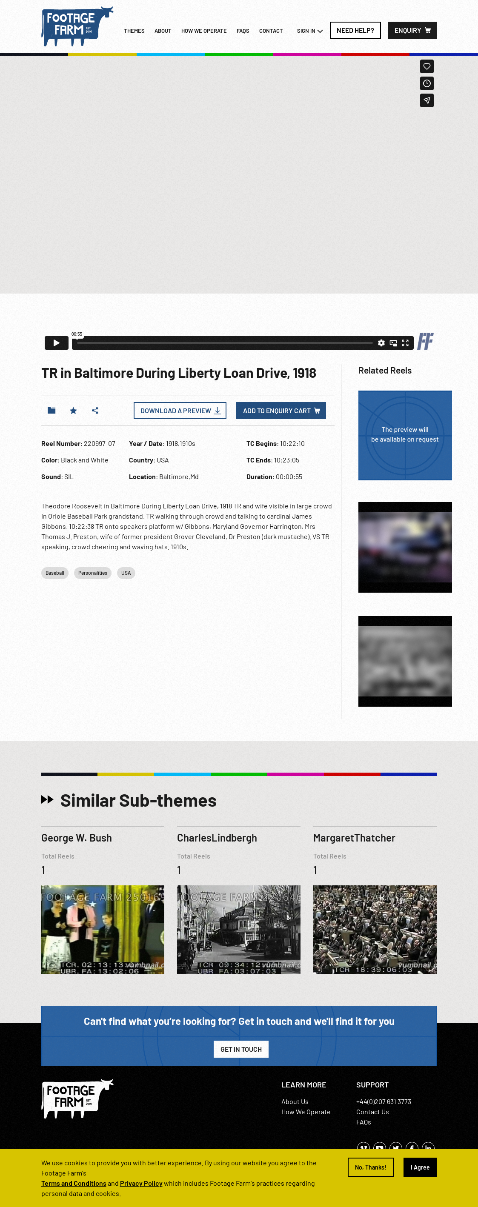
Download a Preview (175, 410)
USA (126, 573)
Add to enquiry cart (277, 410)
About (163, 30)
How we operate (204, 30)
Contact (271, 30)
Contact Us (372, 1111)
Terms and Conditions (73, 1183)
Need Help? (355, 30)
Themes (134, 30)
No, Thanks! (370, 1167)
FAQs (243, 30)
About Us (295, 1101)
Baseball (55, 573)
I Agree (420, 1167)
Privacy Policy (141, 1183)
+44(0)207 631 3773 (383, 1101)
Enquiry (408, 30)
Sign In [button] (310, 31)
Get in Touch (241, 1049)
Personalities (92, 573)
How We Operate (306, 1111)
